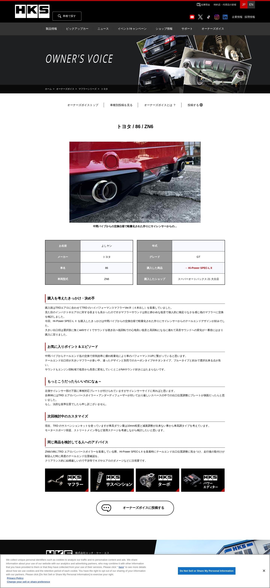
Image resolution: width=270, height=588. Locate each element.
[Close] (264, 571)
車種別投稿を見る (121, 105)
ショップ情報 (164, 28)
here (121, 567)
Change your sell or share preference (28, 581)
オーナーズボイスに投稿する (140, 510)
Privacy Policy (15, 578)
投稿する (193, 105)
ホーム (48, 89)
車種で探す (67, 16)
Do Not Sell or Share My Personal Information (207, 570)
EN (251, 4)
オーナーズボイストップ (82, 105)
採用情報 (249, 16)
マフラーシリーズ (88, 89)
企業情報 (237, 16)
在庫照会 (205, 4)
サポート (187, 28)
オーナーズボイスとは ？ (160, 105)
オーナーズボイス (213, 28)
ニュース (103, 28)
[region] (135, 571)
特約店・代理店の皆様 (225, 4)
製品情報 (51, 28)
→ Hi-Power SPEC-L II (198, 267)
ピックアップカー (77, 28)
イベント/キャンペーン (132, 28)
